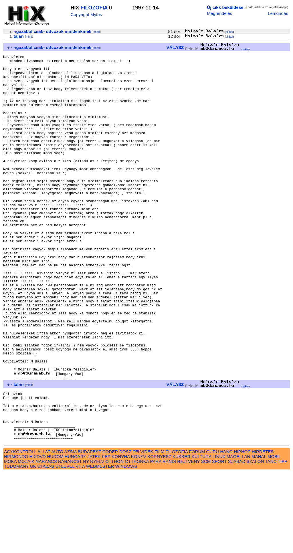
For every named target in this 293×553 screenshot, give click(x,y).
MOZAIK (26, 541)
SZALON (255, 541)
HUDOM (55, 536)
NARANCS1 (70, 541)
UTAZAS (45, 546)
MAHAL (259, 536)
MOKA (10, 541)
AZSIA (70, 532)
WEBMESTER (100, 546)
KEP (106, 536)
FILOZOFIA (94, 8)
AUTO (57, 532)
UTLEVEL (64, 546)
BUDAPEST (89, 532)
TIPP (282, 541)
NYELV (97, 541)
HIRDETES (263, 532)
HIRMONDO (16, 536)
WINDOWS (126, 546)
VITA (80, 546)
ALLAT (43, 532)
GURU (212, 532)
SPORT (219, 541)
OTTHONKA (137, 541)
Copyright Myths (86, 14)
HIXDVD (37, 536)
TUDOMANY (16, 546)
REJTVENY (188, 541)
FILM (160, 532)
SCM (206, 541)
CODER (110, 532)
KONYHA (121, 536)
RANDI (169, 541)
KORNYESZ (159, 536)
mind (97, 31)
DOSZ (125, 532)
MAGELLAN (238, 536)
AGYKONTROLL (20, 532)
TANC (270, 541)
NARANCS (46, 541)
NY (86, 541)
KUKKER (181, 536)
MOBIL (274, 536)
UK (33, 546)
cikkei (229, 31)
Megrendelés (219, 13)
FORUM (197, 532)
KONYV (138, 536)
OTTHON (114, 541)
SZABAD (237, 541)
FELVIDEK (142, 532)
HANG (226, 532)
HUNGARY (75, 536)
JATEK (93, 536)
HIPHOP (242, 532)
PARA (155, 541)
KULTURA (201, 536)
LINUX (219, 536)
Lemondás (278, 13)
